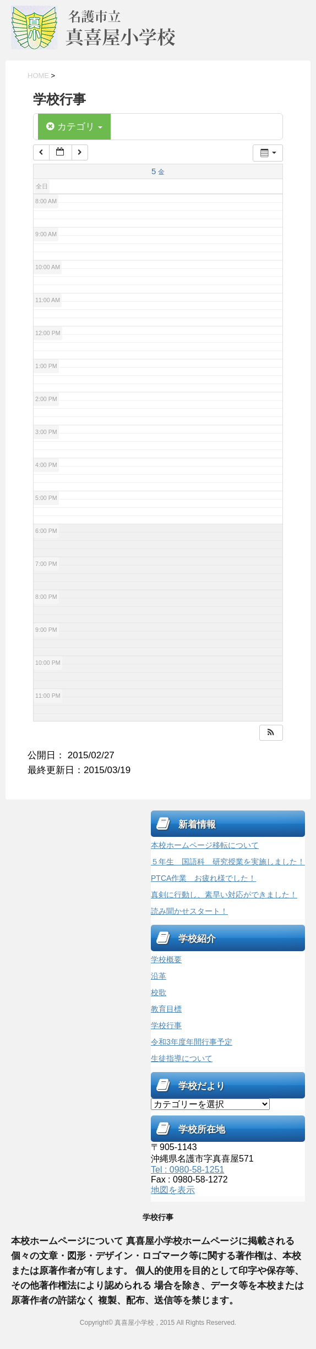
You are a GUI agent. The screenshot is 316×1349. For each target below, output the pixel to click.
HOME (38, 75)
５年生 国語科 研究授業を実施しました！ (228, 861)
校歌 (158, 992)
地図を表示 (173, 1190)
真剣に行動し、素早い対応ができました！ (224, 894)
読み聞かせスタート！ (189, 911)
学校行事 (166, 1025)
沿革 (158, 975)
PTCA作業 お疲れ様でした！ (203, 878)
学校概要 (166, 959)
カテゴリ (74, 126)
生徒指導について (182, 1058)
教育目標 (166, 1008)
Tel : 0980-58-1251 (187, 1169)
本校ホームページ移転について (205, 845)
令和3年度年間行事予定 (191, 1041)
